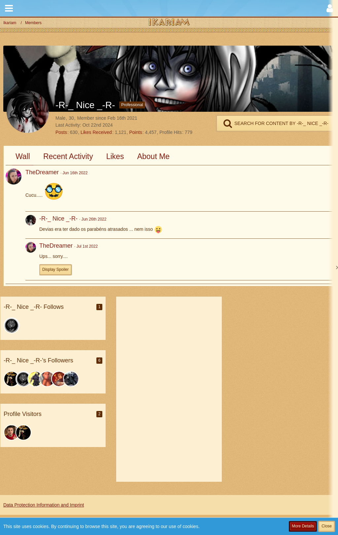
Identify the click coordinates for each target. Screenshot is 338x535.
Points (135, 132)
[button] (9, 8)
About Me (153, 156)
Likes (115, 156)
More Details (303, 526)
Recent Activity (68, 156)
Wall (23, 156)
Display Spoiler (55, 269)
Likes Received (96, 132)
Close (326, 526)
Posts (61, 132)
